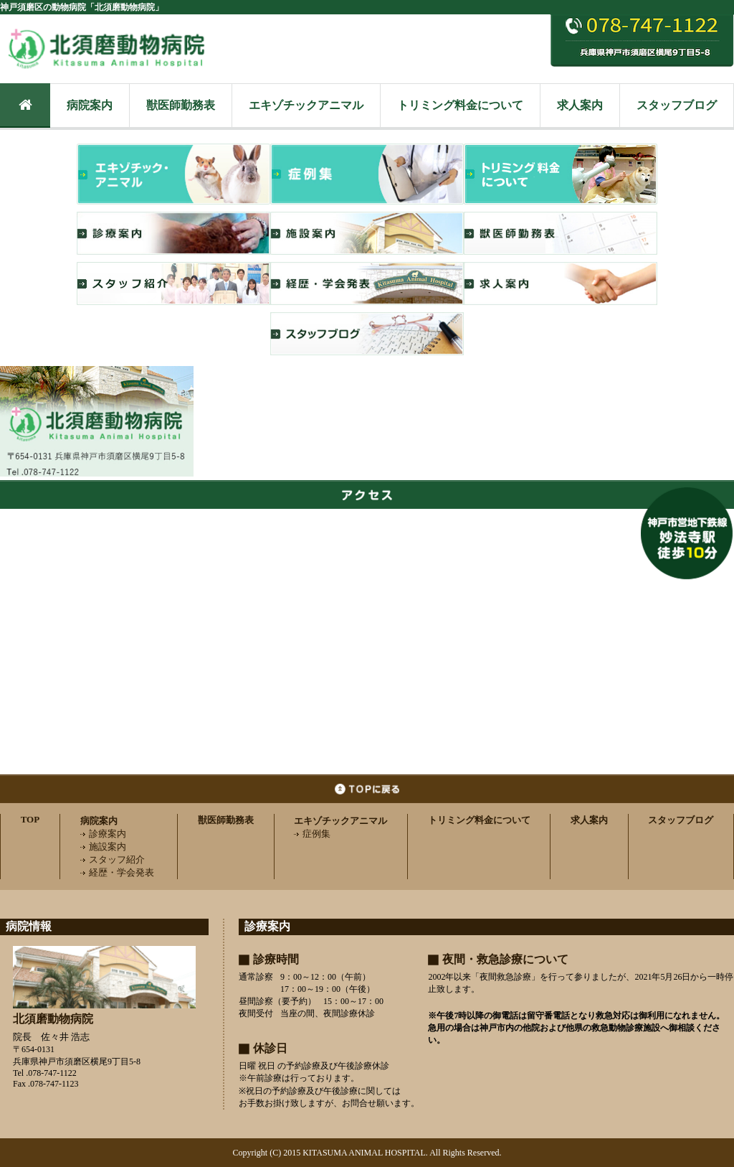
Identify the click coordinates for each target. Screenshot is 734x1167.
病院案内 (90, 105)
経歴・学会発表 (117, 872)
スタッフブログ (677, 105)
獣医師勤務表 (180, 105)
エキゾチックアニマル (306, 105)
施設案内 (103, 846)
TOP (30, 819)
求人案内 (580, 105)
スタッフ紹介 (112, 859)
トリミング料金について (460, 105)
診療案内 (103, 833)
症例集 (312, 833)
